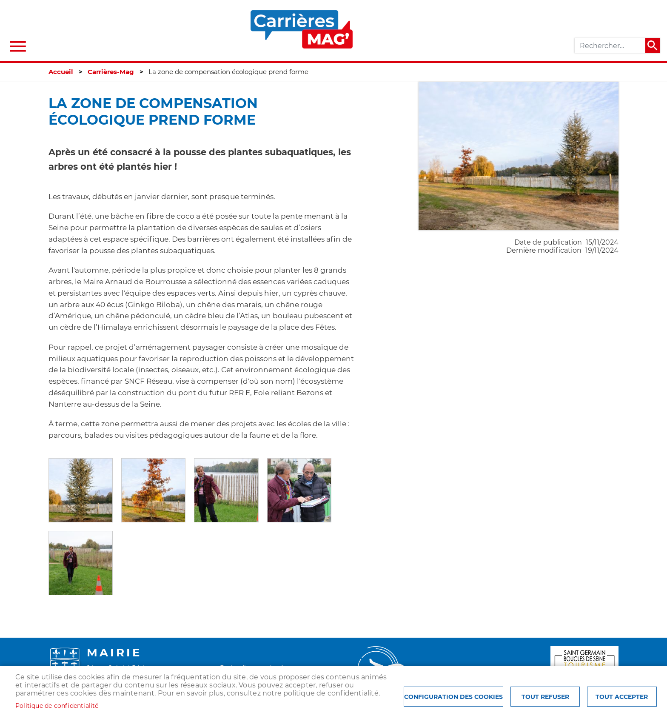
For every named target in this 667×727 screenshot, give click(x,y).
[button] (80, 490)
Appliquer (652, 45)
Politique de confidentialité (57, 705)
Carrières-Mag (111, 72)
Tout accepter (622, 696)
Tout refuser (545, 696)
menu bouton (18, 46)
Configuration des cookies (453, 696)
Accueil (60, 72)
